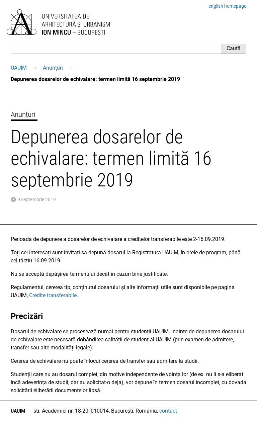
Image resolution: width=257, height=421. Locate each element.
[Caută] (116, 48)
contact (168, 411)
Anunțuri (53, 68)
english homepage (227, 6)
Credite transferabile (53, 295)
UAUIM (19, 68)
